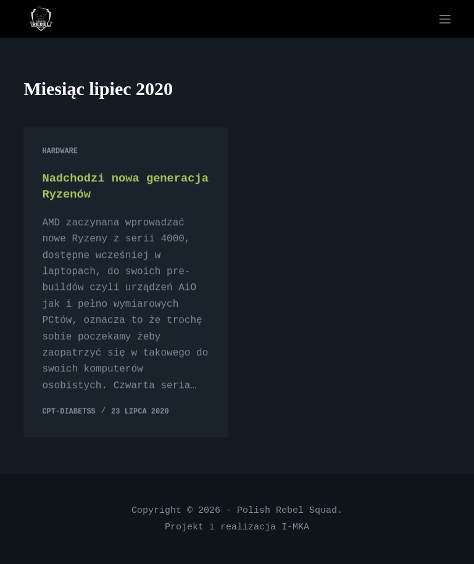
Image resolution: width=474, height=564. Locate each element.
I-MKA (295, 527)
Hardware (60, 152)
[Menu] (445, 19)
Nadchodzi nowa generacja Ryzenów (105, 186)
